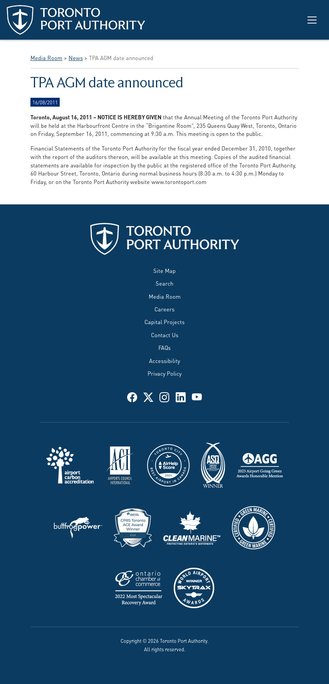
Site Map (164, 270)
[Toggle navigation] (312, 20)
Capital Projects (164, 321)
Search (164, 283)
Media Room (165, 296)
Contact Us (164, 334)
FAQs (164, 347)
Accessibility (164, 360)
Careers (164, 308)
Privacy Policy (164, 373)
